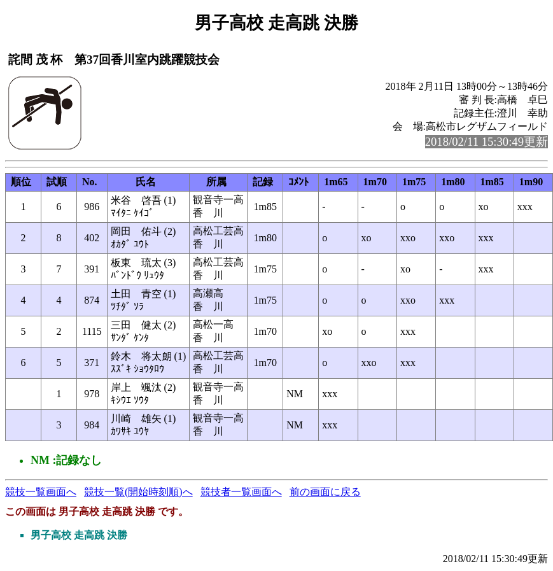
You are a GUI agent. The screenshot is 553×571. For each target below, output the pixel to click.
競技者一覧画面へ (241, 491)
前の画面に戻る (325, 491)
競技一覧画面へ (40, 491)
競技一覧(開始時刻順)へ (138, 491)
